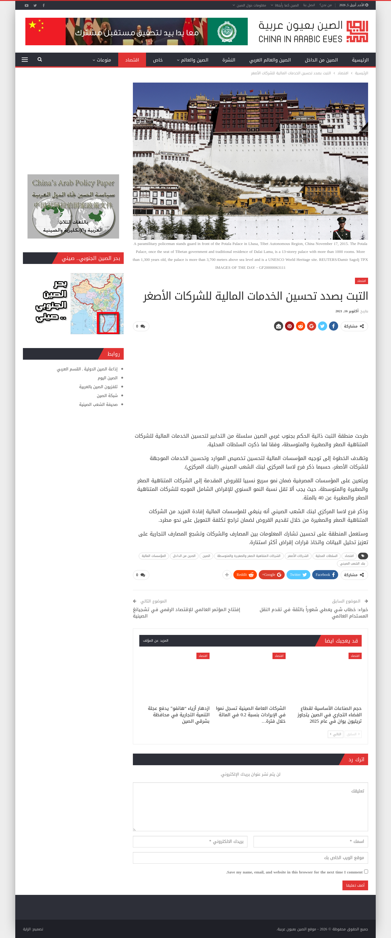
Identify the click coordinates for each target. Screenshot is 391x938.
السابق (353, 733)
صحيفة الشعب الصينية (98, 404)
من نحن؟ (326, 5)
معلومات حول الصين (251, 5)
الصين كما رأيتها (287, 5)
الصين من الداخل (321, 60)
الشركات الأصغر (298, 555)
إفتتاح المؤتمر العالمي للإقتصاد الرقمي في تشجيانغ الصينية (186, 612)
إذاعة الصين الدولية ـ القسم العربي (87, 369)
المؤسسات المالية (154, 555)
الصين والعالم (194, 60)
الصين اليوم (108, 378)
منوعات (104, 60)
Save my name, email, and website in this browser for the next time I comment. (294, 871)
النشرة (228, 60)
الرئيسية (360, 60)
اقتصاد (132, 60)
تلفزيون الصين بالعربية (98, 387)
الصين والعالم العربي (270, 60)
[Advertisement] (250, 379)
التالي (335, 733)
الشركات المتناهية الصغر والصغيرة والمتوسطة (248, 555)
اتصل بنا (309, 5)
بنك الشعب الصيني (352, 563)
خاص (158, 60)
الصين (206, 555)
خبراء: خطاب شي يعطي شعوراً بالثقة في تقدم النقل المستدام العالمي (314, 612)
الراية (27, 928)
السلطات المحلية (327, 555)
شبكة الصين (107, 395)
